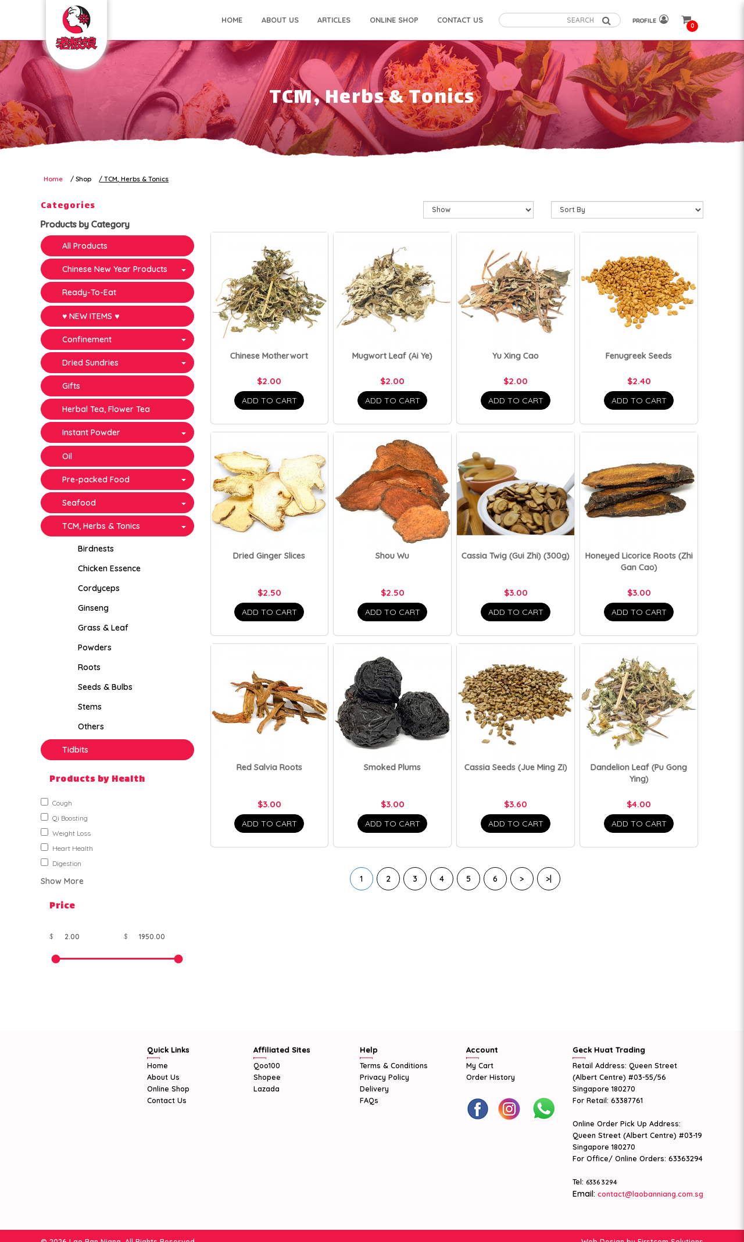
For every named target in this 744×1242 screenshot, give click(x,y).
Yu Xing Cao (515, 355)
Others (91, 726)
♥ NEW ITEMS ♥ (91, 316)
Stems (90, 706)
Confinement (87, 339)
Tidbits (75, 750)
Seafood (79, 502)
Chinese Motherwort (269, 355)
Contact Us (167, 1100)
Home (53, 179)
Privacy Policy (384, 1077)
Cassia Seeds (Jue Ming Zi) (515, 767)
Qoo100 (266, 1065)
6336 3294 (601, 1182)
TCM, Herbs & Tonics (136, 179)
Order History (490, 1077)
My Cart (479, 1065)
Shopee (267, 1077)
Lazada (266, 1088)
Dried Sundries (90, 362)
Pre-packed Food (96, 479)
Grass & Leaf (103, 627)
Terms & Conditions (394, 1065)
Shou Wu (392, 555)
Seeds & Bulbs (105, 687)
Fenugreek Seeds (639, 355)
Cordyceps (99, 588)
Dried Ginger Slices (269, 555)
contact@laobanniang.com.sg (649, 1193)
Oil (67, 456)
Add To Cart (269, 400)
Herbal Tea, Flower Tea (106, 409)
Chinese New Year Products (114, 269)
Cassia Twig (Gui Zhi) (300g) (516, 555)
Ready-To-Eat (89, 292)
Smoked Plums (392, 767)
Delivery (374, 1088)
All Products (85, 246)
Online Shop (168, 1088)
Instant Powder (91, 432)
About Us (163, 1077)
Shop (83, 179)
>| (549, 879)
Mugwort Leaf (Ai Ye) (392, 355)
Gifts (71, 386)
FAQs (369, 1100)
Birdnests (96, 548)
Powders (95, 647)
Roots (89, 667)
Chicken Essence (109, 568)
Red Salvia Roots (269, 767)
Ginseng (93, 608)
